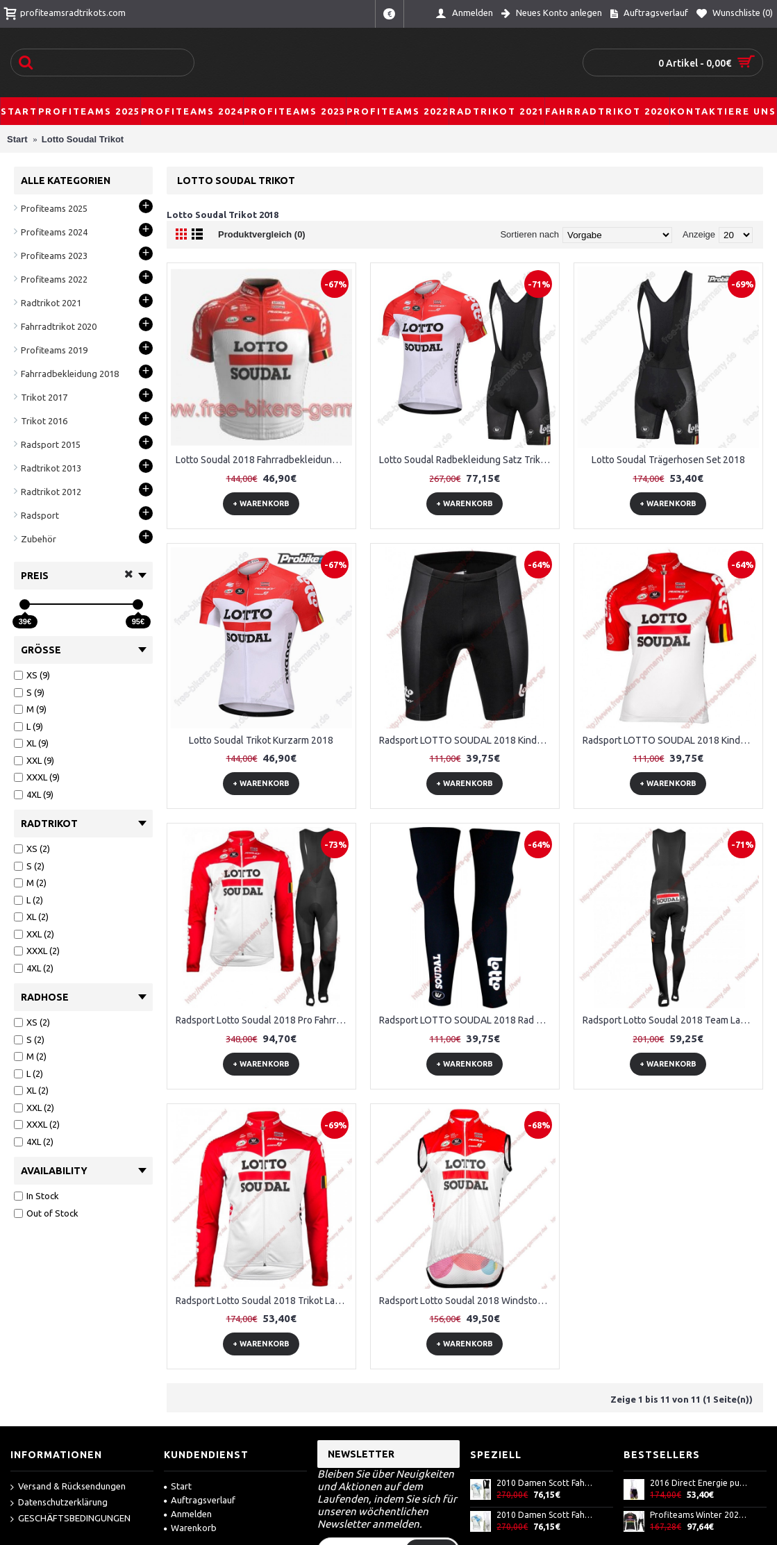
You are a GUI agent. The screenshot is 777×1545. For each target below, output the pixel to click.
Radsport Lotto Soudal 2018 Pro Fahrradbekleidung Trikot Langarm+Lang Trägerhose (264, 1020)
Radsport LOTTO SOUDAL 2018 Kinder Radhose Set (467, 740)
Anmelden (188, 1514)
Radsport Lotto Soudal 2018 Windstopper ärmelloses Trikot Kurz (467, 1300)
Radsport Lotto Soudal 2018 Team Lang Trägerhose (671, 1020)
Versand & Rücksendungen (68, 1487)
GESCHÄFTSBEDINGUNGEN (70, 1519)
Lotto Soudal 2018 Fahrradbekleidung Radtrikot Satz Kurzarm (264, 459)
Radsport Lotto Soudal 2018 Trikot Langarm (264, 1300)
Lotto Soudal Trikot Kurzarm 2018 (261, 740)
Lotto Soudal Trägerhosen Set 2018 (668, 459)
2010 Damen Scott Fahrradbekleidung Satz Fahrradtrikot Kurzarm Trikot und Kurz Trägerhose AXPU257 (545, 1482)
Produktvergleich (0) (262, 234)
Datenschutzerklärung (59, 1503)
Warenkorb (190, 1528)
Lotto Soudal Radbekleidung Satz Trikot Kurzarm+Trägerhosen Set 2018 (467, 459)
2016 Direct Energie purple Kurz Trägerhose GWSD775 (699, 1482)
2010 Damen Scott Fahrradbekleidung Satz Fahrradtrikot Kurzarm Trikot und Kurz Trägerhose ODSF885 (545, 1514)
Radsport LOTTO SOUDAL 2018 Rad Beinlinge (467, 1020)
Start (178, 1486)
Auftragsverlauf (199, 1500)
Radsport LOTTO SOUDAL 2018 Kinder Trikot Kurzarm (671, 740)
